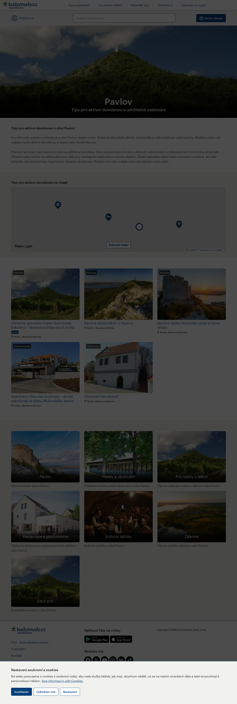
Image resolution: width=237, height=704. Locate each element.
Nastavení (70, 691)
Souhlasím (21, 691)
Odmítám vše (45, 691)
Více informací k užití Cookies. (62, 681)
